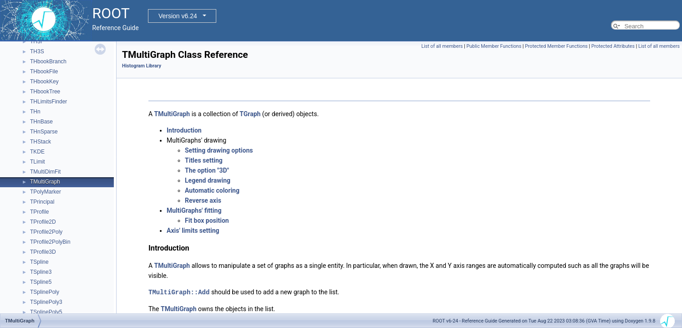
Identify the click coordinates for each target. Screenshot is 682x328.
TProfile (39, 212)
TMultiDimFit (45, 172)
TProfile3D (43, 252)
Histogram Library (141, 66)
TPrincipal (42, 202)
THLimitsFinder (48, 101)
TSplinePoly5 (46, 312)
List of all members (442, 46)
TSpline (39, 262)
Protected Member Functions (556, 46)
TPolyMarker (45, 192)
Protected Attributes (613, 46)
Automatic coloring (212, 190)
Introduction (184, 130)
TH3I (36, 41)
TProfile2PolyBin (50, 242)
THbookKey (44, 81)
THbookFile (44, 71)
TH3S (37, 51)
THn (35, 111)
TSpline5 (40, 282)
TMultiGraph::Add (178, 291)
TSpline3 (40, 272)
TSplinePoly (44, 292)
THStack (40, 141)
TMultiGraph (45, 182)
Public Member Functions (493, 46)
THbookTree (45, 91)
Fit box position (207, 220)
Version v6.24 (177, 16)
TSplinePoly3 (46, 302)
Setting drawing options (219, 150)
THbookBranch (48, 61)
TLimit (37, 162)
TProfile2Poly (46, 232)
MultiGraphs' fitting (194, 210)
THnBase (41, 121)
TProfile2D (43, 222)
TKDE (37, 152)
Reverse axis (203, 200)
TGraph (249, 114)
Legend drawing (207, 180)
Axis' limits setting (193, 230)
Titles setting (204, 160)
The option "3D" (207, 170)
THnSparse (44, 131)
